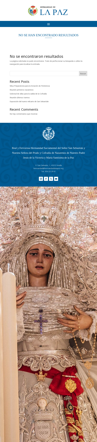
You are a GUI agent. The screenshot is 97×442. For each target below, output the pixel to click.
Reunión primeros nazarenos (21, 90)
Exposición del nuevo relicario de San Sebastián (29, 101)
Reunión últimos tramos (20, 97)
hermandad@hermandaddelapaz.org (48, 168)
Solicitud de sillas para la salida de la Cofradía (28, 94)
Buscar (83, 73)
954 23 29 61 (50, 171)
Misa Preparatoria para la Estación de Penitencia (30, 86)
